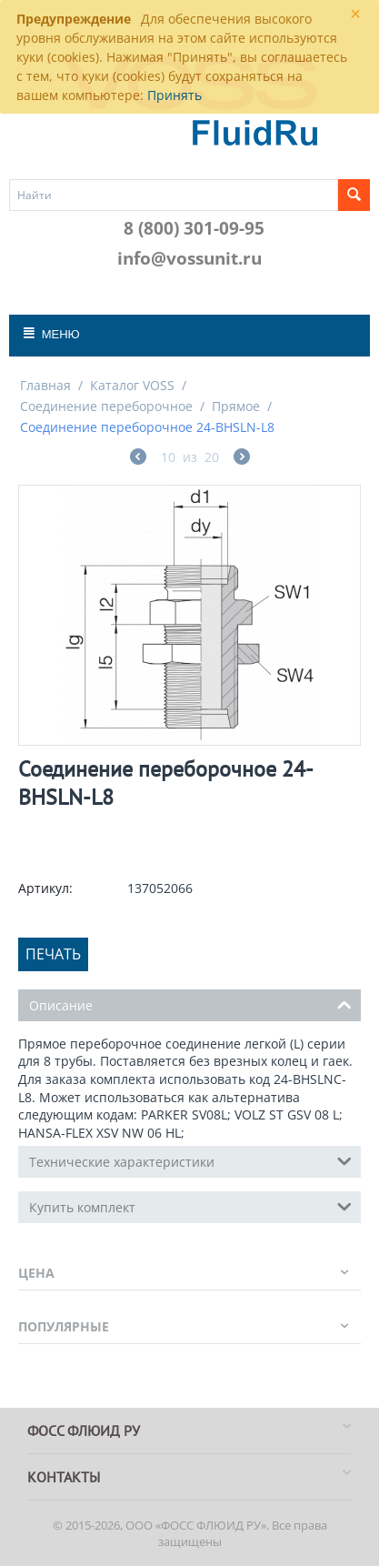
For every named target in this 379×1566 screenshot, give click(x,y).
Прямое (236, 406)
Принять (174, 95)
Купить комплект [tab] (190, 1206)
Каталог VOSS (132, 385)
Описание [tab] (190, 1004)
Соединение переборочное (106, 406)
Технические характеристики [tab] (190, 1160)
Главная (45, 385)
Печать (53, 954)
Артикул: (45, 888)
